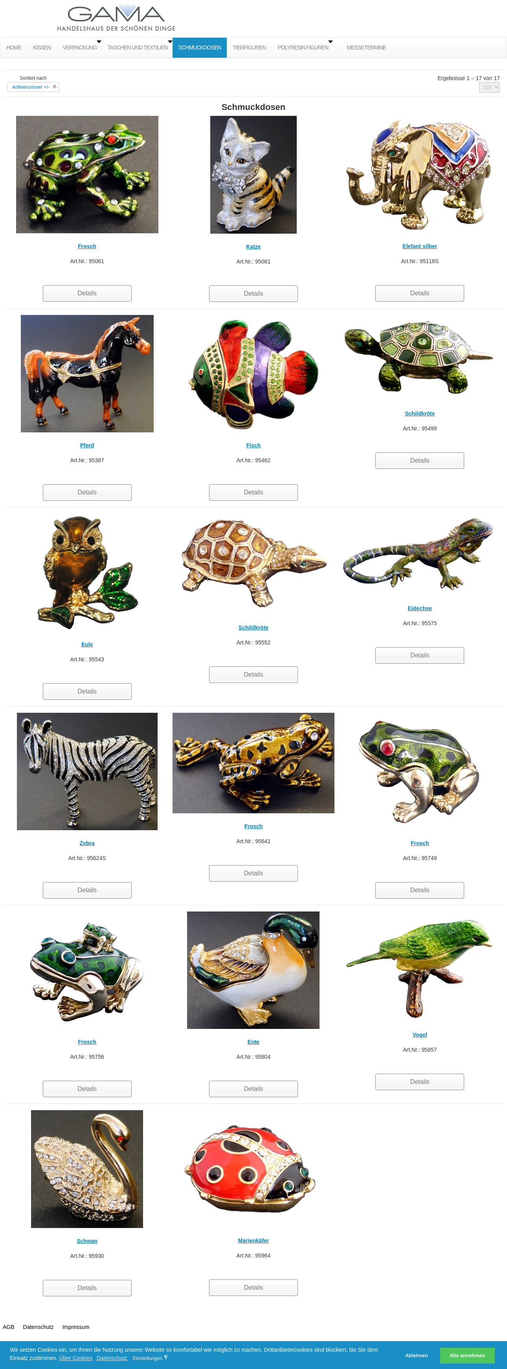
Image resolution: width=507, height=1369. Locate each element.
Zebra (87, 843)
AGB (9, 1327)
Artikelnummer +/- (31, 87)
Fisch (253, 445)
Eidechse (420, 608)
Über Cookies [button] (75, 1358)
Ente (253, 1042)
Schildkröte (420, 413)
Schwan (87, 1241)
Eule (87, 644)
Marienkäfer (253, 1240)
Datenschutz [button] (112, 1358)
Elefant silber (419, 246)
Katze (253, 246)
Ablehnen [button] (416, 1355)
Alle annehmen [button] (467, 1355)
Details (87, 293)
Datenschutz (38, 1327)
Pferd (87, 445)
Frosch (87, 246)
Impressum (75, 1327)
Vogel (420, 1035)
